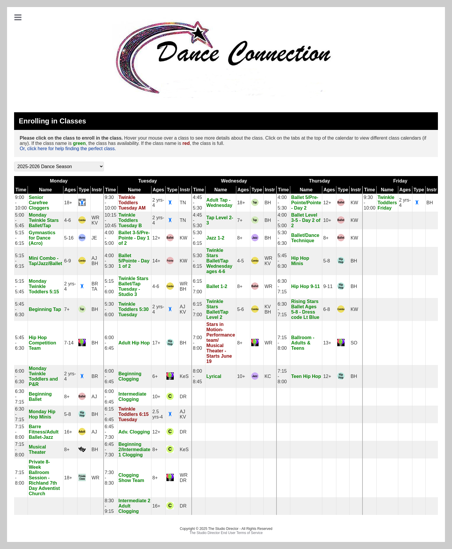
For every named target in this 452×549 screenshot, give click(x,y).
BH (267, 202)
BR (95, 376)
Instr (97, 189)
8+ (239, 237)
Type (84, 189)
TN (183, 202)
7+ (239, 220)
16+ (68, 431)
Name (45, 189)
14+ (156, 260)
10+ (327, 220)
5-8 (326, 260)
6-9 (67, 260)
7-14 (69, 342)
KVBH (267, 309)
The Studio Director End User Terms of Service (226, 533)
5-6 (240, 309)
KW (354, 202)
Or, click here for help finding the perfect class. (68, 148)
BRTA (95, 286)
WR (268, 286)
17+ (156, 342)
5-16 (69, 237)
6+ (155, 376)
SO (353, 342)
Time (20, 189)
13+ (327, 342)
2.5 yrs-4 (157, 414)
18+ (68, 202)
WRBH (184, 286)
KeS (184, 376)
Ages (70, 189)
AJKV (183, 309)
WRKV (95, 220)
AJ (94, 396)
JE (94, 237)
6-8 (326, 309)
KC (267, 376)
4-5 (240, 260)
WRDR (184, 478)
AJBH (95, 261)
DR (183, 396)
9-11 (328, 286)
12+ (327, 202)
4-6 (67, 220)
